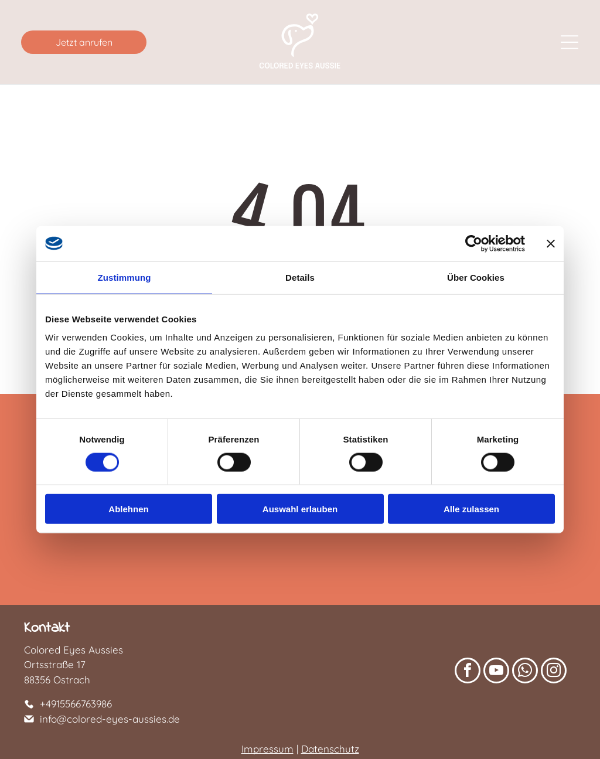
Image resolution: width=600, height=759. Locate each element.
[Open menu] (569, 42)
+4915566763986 (76, 703)
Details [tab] (300, 277)
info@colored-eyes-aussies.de (110, 719)
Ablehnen (128, 509)
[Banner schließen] (551, 243)
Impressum (267, 749)
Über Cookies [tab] (475, 277)
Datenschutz (330, 749)
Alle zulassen (471, 509)
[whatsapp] (525, 672)
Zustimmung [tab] (124, 277)
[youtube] (496, 672)
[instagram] (554, 672)
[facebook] (467, 672)
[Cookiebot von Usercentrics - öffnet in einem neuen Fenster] (473, 243)
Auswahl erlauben (300, 509)
